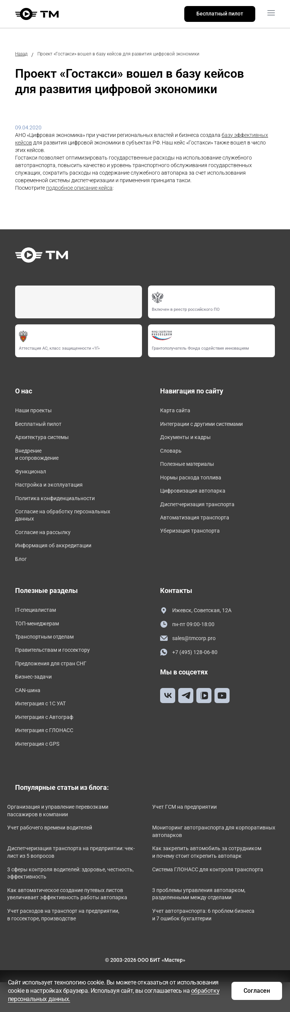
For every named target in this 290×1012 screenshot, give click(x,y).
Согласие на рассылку (46, 543)
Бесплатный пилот (219, 14)
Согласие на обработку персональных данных (69, 525)
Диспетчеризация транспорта (202, 512)
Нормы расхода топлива (195, 483)
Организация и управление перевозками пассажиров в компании (65, 837)
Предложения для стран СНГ (56, 682)
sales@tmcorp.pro (190, 654)
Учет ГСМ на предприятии (192, 834)
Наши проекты (36, 411)
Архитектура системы (45, 440)
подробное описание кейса (79, 188)
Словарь (172, 454)
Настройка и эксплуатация (53, 492)
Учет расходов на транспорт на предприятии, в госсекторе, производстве (71, 948)
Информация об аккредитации (58, 558)
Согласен (252, 990)
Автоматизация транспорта (199, 527)
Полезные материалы (190, 469)
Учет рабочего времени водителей (57, 854)
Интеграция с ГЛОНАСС (48, 755)
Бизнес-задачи (36, 697)
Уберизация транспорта (194, 541)
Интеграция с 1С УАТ (44, 726)
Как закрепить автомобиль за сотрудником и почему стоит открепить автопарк (214, 879)
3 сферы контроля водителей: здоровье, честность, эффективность (64, 899)
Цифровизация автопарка (197, 498)
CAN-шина (29, 712)
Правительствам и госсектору (57, 668)
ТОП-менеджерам (40, 639)
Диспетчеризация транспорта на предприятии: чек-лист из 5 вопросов (64, 879)
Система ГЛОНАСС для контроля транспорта (215, 896)
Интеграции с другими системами (208, 425)
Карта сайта (177, 411)
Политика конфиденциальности (60, 506)
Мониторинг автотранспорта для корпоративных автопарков (201, 858)
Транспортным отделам (49, 653)
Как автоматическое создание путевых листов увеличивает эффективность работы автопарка (70, 924)
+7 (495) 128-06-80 (191, 669)
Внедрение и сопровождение (40, 459)
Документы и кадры (189, 440)
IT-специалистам (38, 625)
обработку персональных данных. (105, 998)
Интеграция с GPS (40, 769)
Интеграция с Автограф (48, 741)
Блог (21, 572)
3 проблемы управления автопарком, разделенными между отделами (206, 921)
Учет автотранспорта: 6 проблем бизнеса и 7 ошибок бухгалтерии (211, 948)
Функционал (32, 477)
